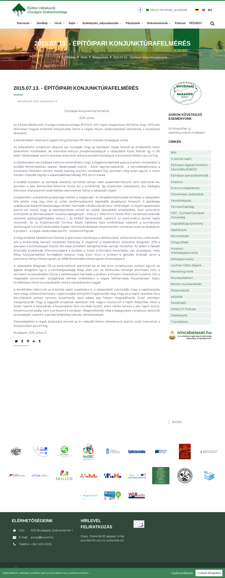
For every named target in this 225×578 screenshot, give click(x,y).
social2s (26, 346)
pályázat (177, 297)
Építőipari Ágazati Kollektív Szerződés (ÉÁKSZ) (189, 167)
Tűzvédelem (180, 322)
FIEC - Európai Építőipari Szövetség (188, 215)
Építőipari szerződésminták (189, 176)
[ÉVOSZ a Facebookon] (140, 10)
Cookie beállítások (182, 572)
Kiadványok (179, 230)
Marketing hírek (182, 272)
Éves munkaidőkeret (185, 188)
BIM (173, 152)
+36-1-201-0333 (41, 544)
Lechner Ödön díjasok (186, 265)
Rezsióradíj (178, 303)
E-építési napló (181, 159)
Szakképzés (179, 315)
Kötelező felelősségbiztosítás (184, 251)
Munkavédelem (182, 278)
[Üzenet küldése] (166, 10)
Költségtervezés (182, 259)
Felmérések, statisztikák (187, 194)
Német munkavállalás (186, 284)
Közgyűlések (180, 242)
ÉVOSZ (177, 422)
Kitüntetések (180, 236)
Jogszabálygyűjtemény (187, 224)
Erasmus (177, 182)
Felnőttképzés (181, 201)
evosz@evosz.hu (42, 537)
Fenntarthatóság (182, 207)
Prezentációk (180, 290)
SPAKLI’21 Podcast (183, 309)
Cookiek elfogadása (209, 573)
